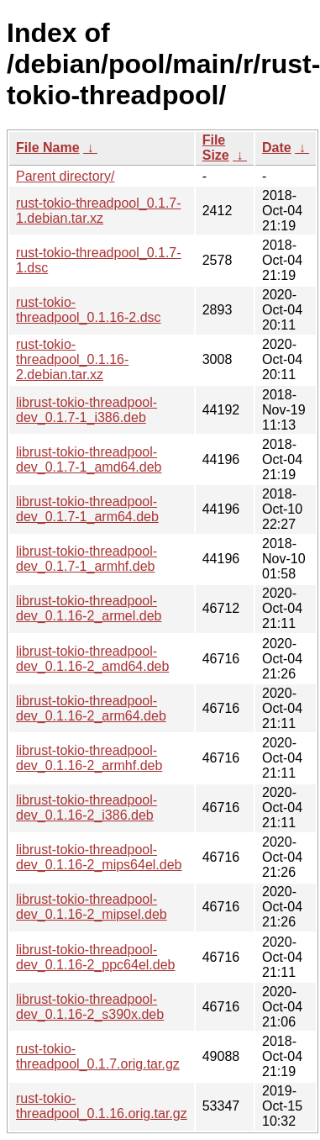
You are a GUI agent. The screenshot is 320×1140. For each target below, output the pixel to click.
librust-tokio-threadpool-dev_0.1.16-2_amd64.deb (92, 658)
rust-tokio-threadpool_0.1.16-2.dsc (88, 310)
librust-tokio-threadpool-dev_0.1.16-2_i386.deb (86, 807)
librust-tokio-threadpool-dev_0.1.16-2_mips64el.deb (98, 857)
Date (276, 147)
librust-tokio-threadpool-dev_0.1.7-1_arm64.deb (87, 509)
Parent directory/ (65, 176)
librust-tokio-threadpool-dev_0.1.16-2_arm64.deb (91, 708)
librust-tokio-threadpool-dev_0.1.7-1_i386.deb (86, 410)
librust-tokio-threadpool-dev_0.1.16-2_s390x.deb (90, 1006)
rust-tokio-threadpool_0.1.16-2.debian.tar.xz (72, 359)
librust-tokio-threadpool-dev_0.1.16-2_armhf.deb (89, 758)
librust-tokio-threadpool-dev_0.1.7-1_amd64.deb (88, 459)
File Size (215, 147)
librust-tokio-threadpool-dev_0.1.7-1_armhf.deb (86, 558)
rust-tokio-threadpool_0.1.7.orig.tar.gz (98, 1056)
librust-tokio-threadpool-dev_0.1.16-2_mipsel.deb (91, 906)
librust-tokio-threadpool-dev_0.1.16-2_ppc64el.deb (96, 957)
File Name (48, 147)
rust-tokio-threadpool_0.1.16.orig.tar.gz (101, 1106)
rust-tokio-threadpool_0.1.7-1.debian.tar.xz (98, 210)
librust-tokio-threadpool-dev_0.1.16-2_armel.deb (88, 608)
